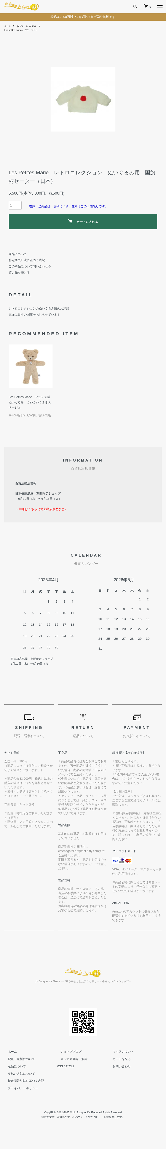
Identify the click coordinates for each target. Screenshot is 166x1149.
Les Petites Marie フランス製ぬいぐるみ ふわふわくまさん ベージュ (30, 403)
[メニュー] (159, 6)
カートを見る (118, 1059)
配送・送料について (18, 1059)
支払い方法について (18, 1074)
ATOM (69, 1067)
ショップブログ (67, 1052)
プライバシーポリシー (19, 1088)
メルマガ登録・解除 (70, 1059)
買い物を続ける (19, 273)
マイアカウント (119, 1052)
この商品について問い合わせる (30, 267)
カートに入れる (83, 222)
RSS (60, 1067)
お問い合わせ (118, 1067)
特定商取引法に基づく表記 (27, 260)
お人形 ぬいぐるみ (30, 26)
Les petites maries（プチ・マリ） (23, 30)
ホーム (8, 26)
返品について (18, 254)
